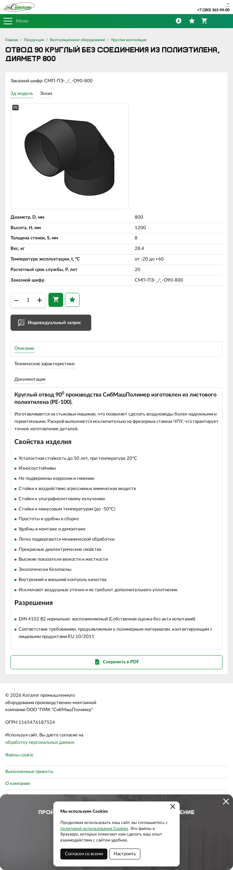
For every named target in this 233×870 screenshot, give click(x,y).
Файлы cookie (19, 755)
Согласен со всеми (84, 854)
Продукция (34, 40)
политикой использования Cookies (94, 828)
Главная (11, 40)
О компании (17, 783)
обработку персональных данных (39, 742)
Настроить (125, 854)
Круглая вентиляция (128, 40)
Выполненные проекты (29, 771)
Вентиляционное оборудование (77, 40)
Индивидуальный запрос (54, 323)
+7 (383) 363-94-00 (213, 10)
